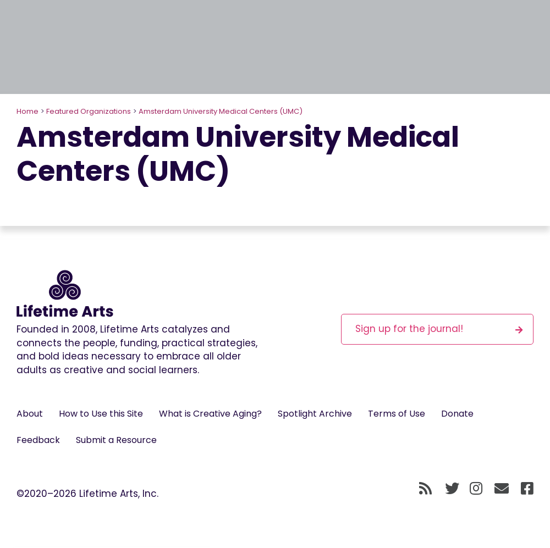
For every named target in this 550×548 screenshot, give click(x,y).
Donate (457, 413)
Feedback (38, 440)
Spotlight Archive (315, 413)
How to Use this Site (101, 413)
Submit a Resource (116, 440)
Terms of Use (396, 413)
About (29, 413)
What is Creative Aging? (210, 413)
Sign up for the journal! (438, 328)
